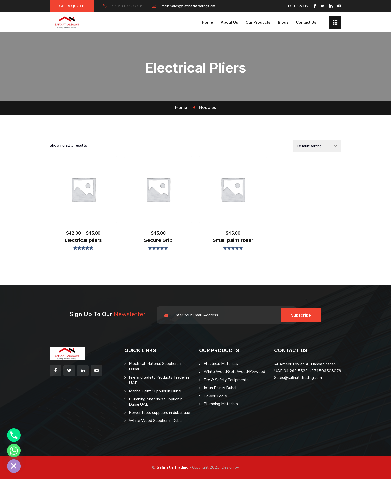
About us (229, 22)
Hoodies (207, 107)
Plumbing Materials (221, 404)
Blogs (283, 22)
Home (207, 22)
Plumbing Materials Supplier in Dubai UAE (155, 401)
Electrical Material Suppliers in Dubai (155, 366)
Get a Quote (72, 6)
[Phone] (14, 435)
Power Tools (215, 396)
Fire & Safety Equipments (226, 380)
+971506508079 (131, 6)
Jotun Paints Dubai (220, 388)
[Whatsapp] (14, 450)
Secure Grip (158, 240)
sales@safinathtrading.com (193, 6)
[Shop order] (317, 146)
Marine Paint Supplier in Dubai (155, 391)
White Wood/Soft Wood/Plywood (234, 371)
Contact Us (306, 22)
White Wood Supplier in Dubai (155, 420)
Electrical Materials (221, 363)
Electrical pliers (83, 240)
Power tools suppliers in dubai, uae (159, 412)
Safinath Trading (173, 467)
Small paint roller (232, 240)
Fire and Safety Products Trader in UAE (159, 380)
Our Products (258, 22)
